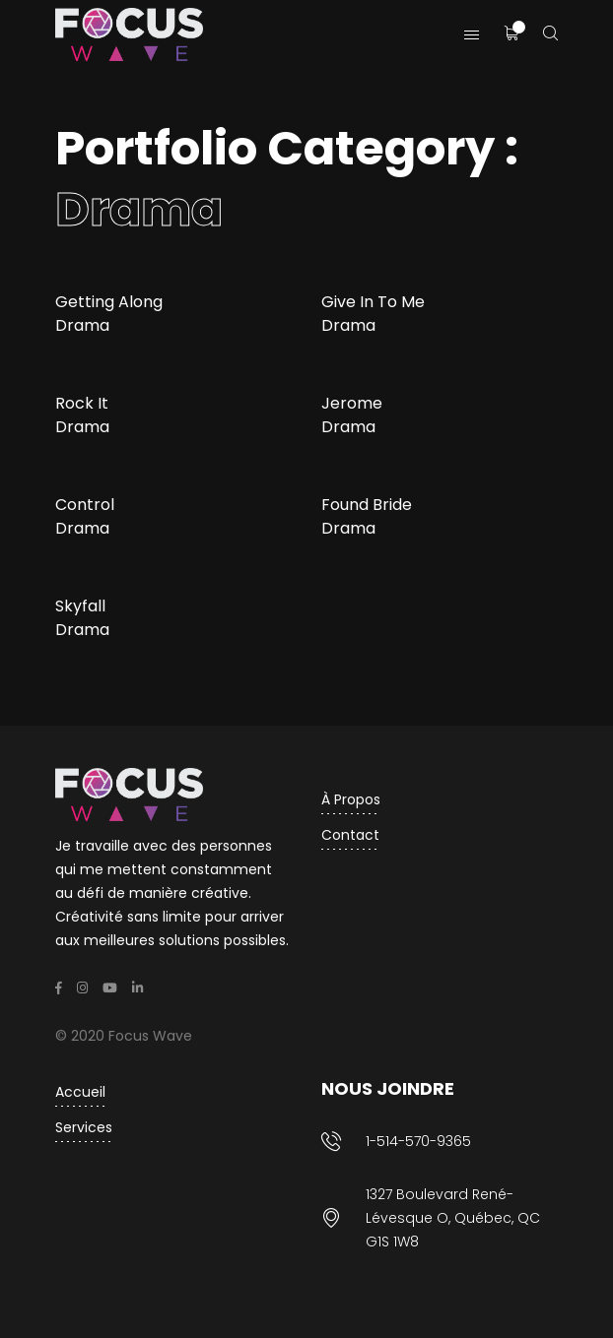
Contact (350, 835)
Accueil (80, 1092)
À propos (350, 799)
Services (83, 1127)
